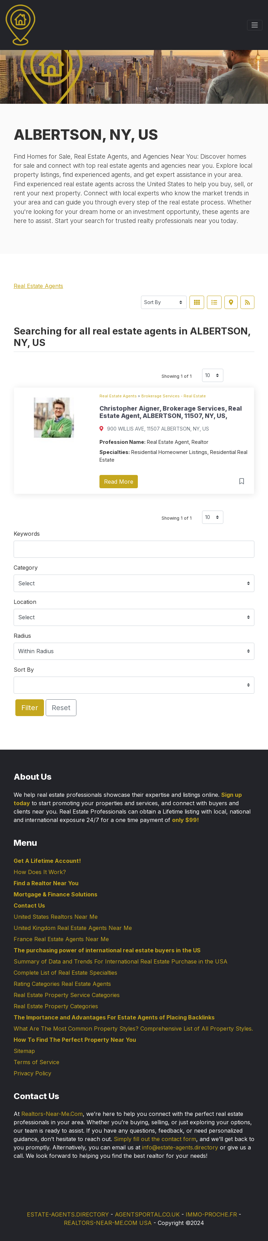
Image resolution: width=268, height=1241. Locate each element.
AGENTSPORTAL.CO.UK (147, 1214)
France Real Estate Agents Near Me (61, 939)
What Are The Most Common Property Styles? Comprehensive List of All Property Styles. (133, 1028)
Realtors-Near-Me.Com (52, 1113)
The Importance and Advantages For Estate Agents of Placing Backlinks (114, 1017)
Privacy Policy (32, 1073)
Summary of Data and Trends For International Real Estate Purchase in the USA (121, 961)
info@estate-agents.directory (180, 1147)
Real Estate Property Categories (56, 1006)
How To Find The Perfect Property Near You (75, 1039)
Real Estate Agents (38, 285)
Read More (118, 481)
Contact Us (29, 905)
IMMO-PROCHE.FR (211, 1214)
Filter (29, 708)
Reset (61, 708)
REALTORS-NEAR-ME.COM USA (108, 1222)
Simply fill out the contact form (155, 1138)
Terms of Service (36, 1062)
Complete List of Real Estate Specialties (65, 972)
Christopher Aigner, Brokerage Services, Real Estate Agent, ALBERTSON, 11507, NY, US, (170, 412)
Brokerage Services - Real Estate (173, 396)
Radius (22, 635)
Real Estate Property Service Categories (67, 994)
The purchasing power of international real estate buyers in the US (107, 950)
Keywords (27, 533)
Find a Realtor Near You (46, 883)
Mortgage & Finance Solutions (55, 894)
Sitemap (24, 1050)
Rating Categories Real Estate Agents (62, 983)
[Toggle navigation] (254, 25)
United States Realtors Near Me (56, 916)
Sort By (24, 669)
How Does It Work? (40, 871)
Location (25, 601)
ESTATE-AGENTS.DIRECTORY (68, 1214)
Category (26, 567)
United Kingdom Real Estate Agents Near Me (73, 927)
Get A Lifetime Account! (47, 860)
